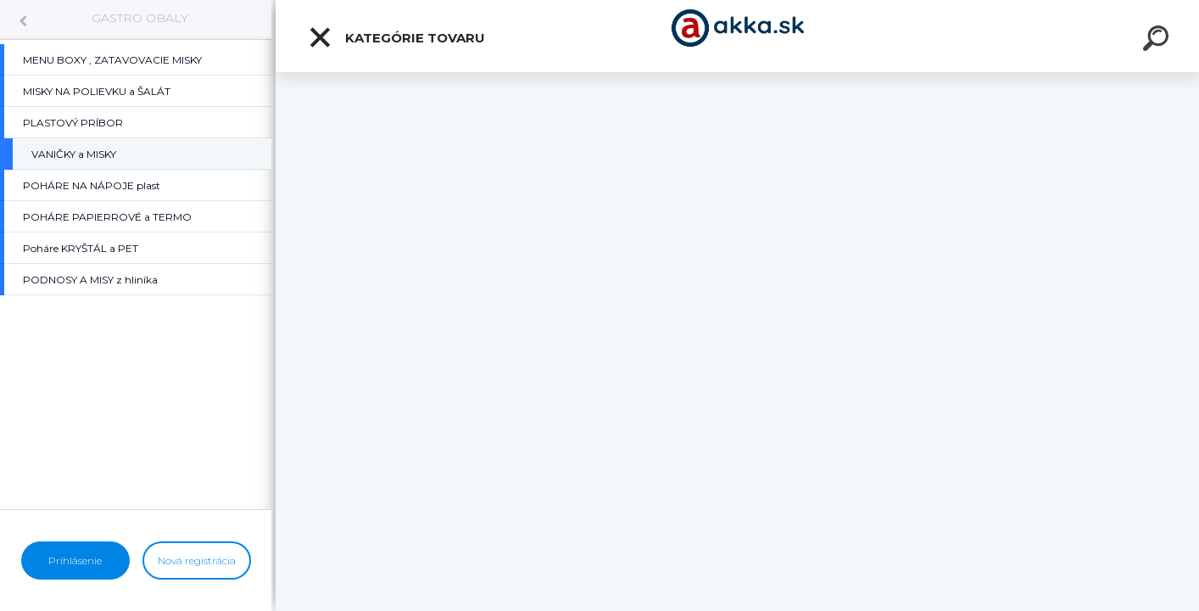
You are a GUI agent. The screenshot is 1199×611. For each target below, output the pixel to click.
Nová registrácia (197, 560)
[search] (1158, 40)
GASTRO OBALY (140, 17)
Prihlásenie (75, 560)
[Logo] (737, 36)
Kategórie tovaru (396, 37)
